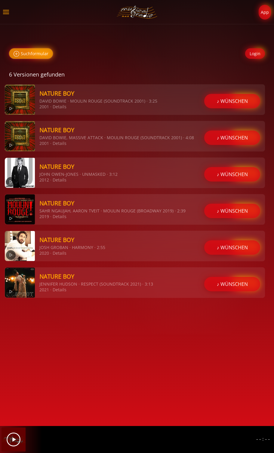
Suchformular (31, 54)
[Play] (14, 440)
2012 (44, 180)
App (265, 12)
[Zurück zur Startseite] (137, 12)
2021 (44, 289)
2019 (44, 216)
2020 (44, 253)
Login (255, 53)
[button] (6, 12)
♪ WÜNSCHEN (232, 101)
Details (59, 107)
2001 (44, 107)
